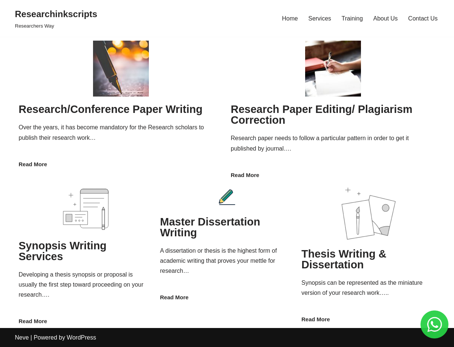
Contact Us (423, 18)
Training (352, 18)
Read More (33, 164)
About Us (385, 18)
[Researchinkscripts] (56, 18)
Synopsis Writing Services (62, 251)
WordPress (81, 337)
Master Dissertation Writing (210, 227)
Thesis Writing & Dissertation (343, 259)
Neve (22, 337)
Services (319, 18)
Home (290, 18)
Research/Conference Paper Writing (110, 109)
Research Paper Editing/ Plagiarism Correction (321, 114)
